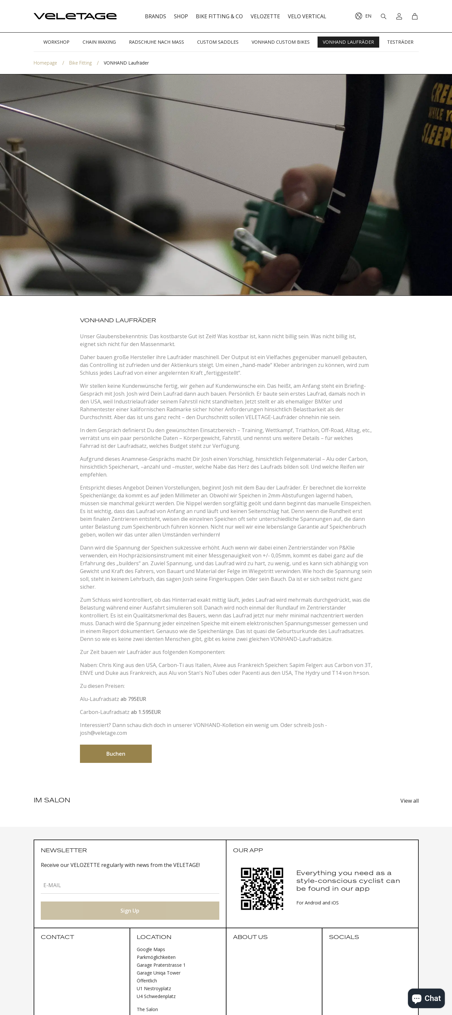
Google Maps (151, 949)
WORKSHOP (56, 42)
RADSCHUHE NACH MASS (156, 42)
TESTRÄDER (400, 42)
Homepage (45, 63)
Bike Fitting (80, 63)
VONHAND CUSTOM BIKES (281, 42)
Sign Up (129, 910)
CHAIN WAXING (99, 42)
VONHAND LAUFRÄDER (348, 42)
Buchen (115, 753)
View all (409, 800)
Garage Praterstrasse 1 (161, 965)
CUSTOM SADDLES (218, 42)
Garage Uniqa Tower (158, 973)
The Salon (147, 1009)
